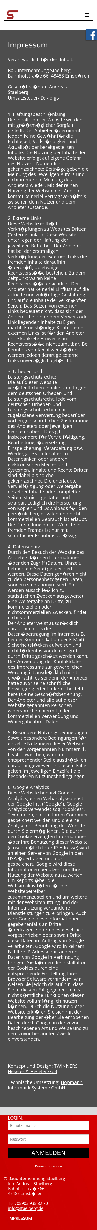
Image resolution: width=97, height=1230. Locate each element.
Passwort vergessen (48, 1166)
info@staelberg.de (25, 1208)
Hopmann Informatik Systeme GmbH (45, 1085)
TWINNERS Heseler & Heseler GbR (43, 1068)
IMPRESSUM (20, 1218)
